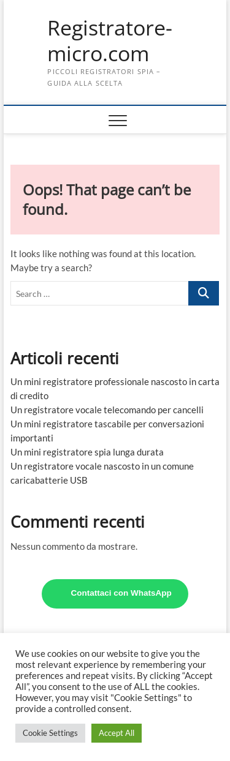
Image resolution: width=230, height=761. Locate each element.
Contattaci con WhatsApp (121, 593)
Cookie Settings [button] (50, 733)
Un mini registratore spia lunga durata (87, 451)
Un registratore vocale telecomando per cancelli (107, 409)
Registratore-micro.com (109, 40)
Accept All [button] (116, 733)
